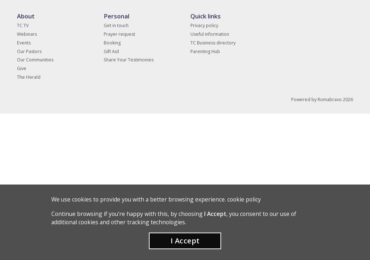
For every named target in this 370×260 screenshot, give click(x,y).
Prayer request (119, 34)
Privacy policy (204, 25)
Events (24, 43)
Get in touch (116, 25)
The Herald (28, 77)
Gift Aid (111, 51)
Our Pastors (29, 51)
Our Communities (35, 60)
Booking (112, 43)
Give (21, 68)
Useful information (209, 34)
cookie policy (244, 199)
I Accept (185, 241)
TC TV (23, 25)
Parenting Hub (205, 51)
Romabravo (330, 99)
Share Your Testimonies (129, 60)
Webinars (27, 34)
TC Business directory (213, 43)
